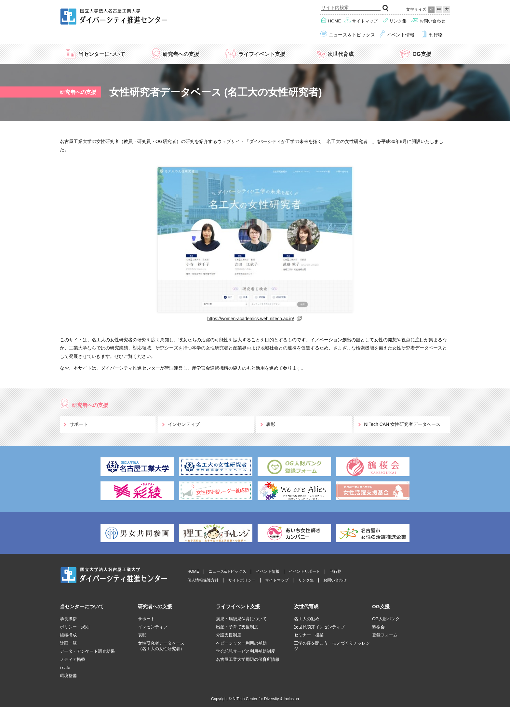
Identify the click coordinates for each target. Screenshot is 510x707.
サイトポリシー (242, 580)
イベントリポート (304, 572)
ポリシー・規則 (74, 626)
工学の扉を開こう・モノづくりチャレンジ (332, 646)
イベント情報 (396, 34)
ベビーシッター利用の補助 (241, 643)
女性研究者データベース (161, 646)
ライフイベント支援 (255, 53)
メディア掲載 (72, 659)
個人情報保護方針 (203, 580)
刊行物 (432, 34)
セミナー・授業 (309, 635)
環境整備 (68, 675)
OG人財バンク (386, 618)
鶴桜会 (378, 626)
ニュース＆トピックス (347, 34)
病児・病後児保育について (241, 618)
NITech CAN (402, 424)
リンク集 (395, 20)
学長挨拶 (68, 618)
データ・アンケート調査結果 (87, 651)
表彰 (270, 424)
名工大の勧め (306, 618)
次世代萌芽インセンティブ (319, 626)
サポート (79, 424)
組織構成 (68, 635)
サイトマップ (361, 20)
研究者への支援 (175, 53)
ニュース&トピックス (227, 572)
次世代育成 (335, 53)
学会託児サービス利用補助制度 (245, 651)
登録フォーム (384, 635)
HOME (193, 572)
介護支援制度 (228, 635)
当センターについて (95, 53)
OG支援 (415, 53)
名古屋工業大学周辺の (247, 659)
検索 (385, 8)
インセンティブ (184, 424)
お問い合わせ (428, 20)
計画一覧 (68, 643)
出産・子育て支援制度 (237, 626)
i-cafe (65, 667)
